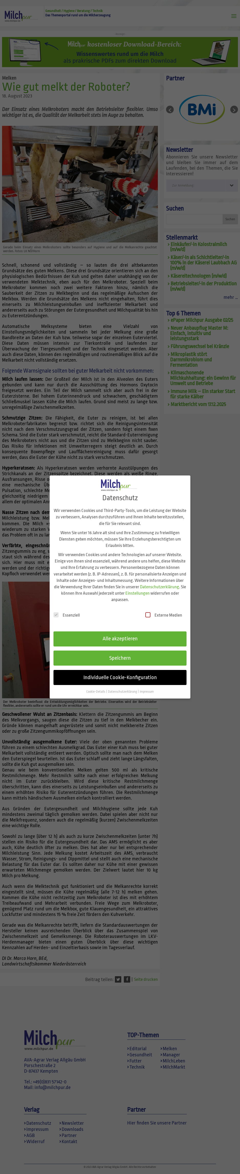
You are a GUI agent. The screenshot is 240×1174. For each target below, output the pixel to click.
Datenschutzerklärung (159, 581)
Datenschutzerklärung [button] (122, 686)
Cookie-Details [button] (96, 686)
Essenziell (66, 609)
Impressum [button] (147, 686)
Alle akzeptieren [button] (120, 633)
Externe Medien (163, 609)
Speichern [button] (120, 653)
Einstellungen (137, 587)
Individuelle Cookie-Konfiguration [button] (120, 672)
